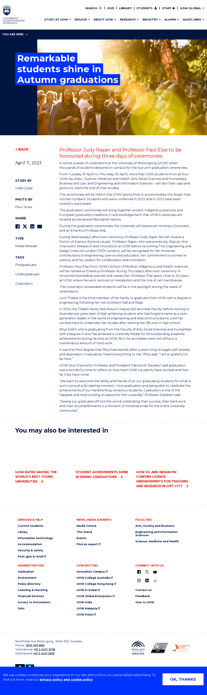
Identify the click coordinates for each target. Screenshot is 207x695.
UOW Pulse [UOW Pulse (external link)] (85, 614)
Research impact (21, 11)
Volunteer (92, 11)
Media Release (26, 246)
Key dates (15, 11)
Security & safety (30, 550)
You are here (14, 34)
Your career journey (87, 11)
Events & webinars (22, 11)
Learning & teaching (33, 590)
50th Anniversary (155, 11)
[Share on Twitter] (24, 226)
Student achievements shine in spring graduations (103, 458)
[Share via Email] (39, 226)
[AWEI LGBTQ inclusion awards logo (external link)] (159, 648)
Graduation (24, 283)
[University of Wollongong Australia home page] (14, 15)
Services (14, 19)
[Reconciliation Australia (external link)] (138, 647)
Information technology (35, 538)
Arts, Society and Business (154, 526)
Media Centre (86, 526)
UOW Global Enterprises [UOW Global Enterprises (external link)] (94, 596)
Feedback (142, 596)
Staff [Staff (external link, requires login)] (166, 8)
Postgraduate (25, 265)
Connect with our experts (27, 19)
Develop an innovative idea (28, 11)
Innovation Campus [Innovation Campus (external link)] (91, 571)
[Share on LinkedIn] (32, 226)
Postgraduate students (158, 11)
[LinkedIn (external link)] (147, 580)
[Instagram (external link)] (139, 580)
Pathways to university (25, 11)
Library (125, 8)
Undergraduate (27, 274)
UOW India (84, 602)
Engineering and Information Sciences (156, 533)
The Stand (84, 532)
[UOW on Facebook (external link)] (139, 571)
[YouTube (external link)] (155, 572)
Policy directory (29, 584)
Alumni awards (19, 19)
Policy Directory (90, 11)
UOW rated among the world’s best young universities (43, 460)
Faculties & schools (22, 11)
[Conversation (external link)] (155, 581)
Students (144, 8)
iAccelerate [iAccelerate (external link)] (158, 11)
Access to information (34, 602)
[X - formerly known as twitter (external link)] (147, 571)
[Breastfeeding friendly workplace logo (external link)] (181, 648)
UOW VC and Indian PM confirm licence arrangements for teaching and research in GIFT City (164, 462)
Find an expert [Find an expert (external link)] (93, 11)
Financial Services (31, 596)
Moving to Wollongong (90, 11)
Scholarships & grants (24, 19)
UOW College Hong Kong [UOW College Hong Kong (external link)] (95, 584)
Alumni (13, 11)
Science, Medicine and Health (157, 541)
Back (23, 149)
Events (82, 538)
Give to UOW (144, 602)
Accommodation (30, 544)
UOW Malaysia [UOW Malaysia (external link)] (87, 608)
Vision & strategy (81, 11)
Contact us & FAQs (157, 11)
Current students (30, 526)
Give (110, 8)
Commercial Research (155, 11)
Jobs (21, 608)
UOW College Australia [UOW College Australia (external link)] (93, 577)
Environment (27, 577)
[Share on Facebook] (17, 226)
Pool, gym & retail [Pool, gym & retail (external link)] (30, 556)
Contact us (167, 11)
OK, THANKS (183, 679)
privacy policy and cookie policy (66, 679)
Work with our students (93, 11)
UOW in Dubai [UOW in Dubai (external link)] (87, 590)
